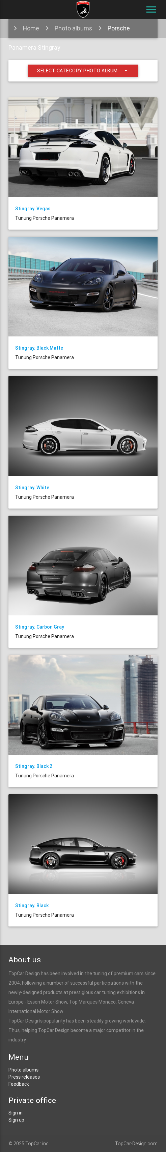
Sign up (16, 1120)
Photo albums (73, 28)
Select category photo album (83, 71)
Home (31, 28)
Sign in (15, 1113)
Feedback (18, 1084)
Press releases (24, 1077)
